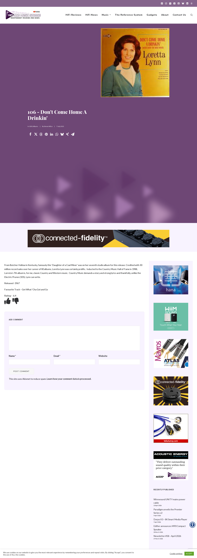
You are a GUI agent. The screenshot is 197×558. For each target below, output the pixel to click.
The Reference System (128, 15)
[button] (162, 3)
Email (57, 234)
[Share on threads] (40, 73)
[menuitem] (162, 3)
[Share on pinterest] (46, 73)
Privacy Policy (161, 501)
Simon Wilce (48, 66)
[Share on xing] (67, 73)
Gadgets (152, 15)
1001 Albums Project (121, 513)
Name (12, 234)
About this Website (163, 505)
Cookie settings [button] (176, 554)
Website (102, 234)
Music (106, 15)
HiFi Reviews (73, 15)
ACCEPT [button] (189, 554)
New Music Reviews (121, 517)
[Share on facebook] (30, 73)
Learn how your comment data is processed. (69, 257)
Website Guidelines (164, 509)
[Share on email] (72, 73)
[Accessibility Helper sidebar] (192, 525)
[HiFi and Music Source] (23, 15)
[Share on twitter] (35, 73)
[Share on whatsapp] (56, 73)
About (165, 15)
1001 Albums (33, 66)
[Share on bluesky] (62, 73)
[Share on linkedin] (51, 73)
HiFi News (91, 15)
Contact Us (179, 15)
